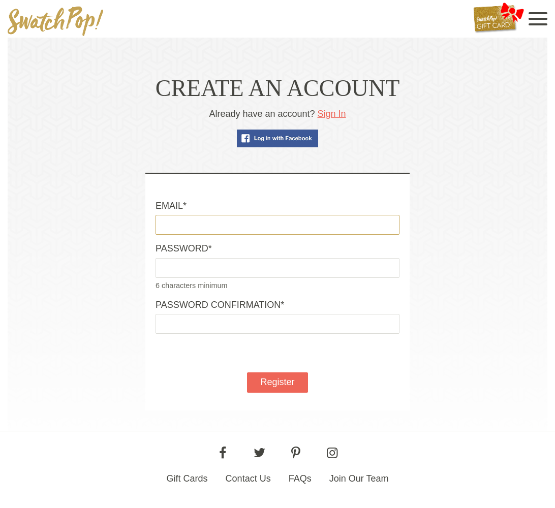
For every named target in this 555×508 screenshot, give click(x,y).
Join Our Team (359, 478)
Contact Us (248, 478)
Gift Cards (187, 478)
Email (171, 206)
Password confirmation (220, 305)
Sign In (332, 114)
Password (184, 248)
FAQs (300, 478)
